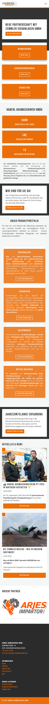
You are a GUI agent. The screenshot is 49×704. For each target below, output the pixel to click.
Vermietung (6, 689)
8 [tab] (36, 618)
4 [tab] (23, 618)
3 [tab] (20, 618)
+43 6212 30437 (7, 651)
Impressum (6, 669)
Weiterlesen (24, 506)
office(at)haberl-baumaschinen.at (15, 653)
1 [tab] (13, 618)
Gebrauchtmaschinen (10, 687)
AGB (3, 674)
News (4, 664)
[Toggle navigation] (46, 4)
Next (46, 607)
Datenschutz (7, 671)
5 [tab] (26, 618)
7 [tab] (32, 618)
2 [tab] (17, 618)
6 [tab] (29, 618)
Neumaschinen (7, 684)
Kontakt (5, 666)
